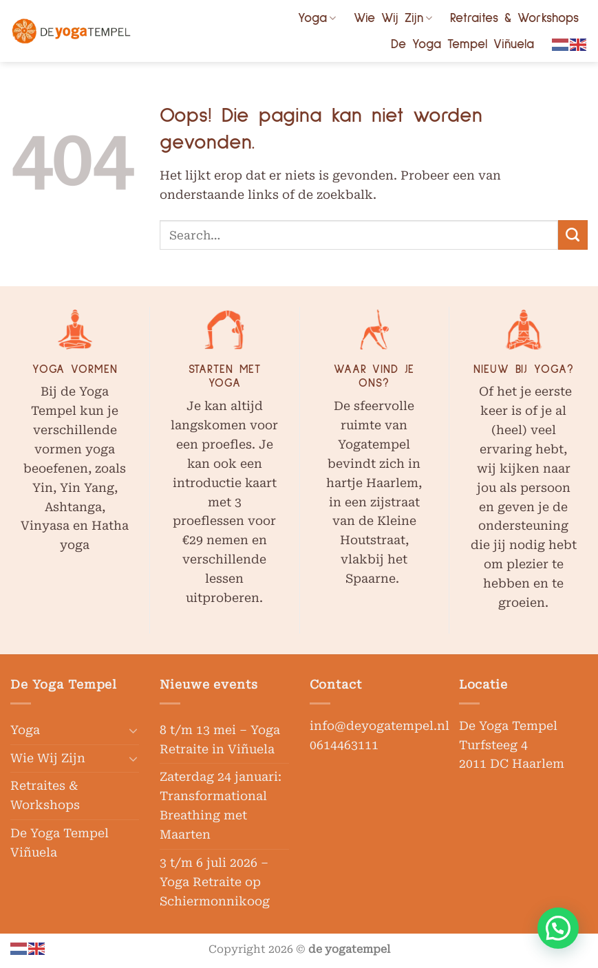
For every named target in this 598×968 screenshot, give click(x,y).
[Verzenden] (573, 235)
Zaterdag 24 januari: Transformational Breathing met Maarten (220, 805)
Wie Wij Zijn (393, 18)
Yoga (317, 18)
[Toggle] (133, 730)
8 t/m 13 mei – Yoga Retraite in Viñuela (220, 739)
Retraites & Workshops (514, 18)
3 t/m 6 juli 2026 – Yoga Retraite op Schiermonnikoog (215, 882)
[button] (558, 928)
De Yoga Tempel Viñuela (462, 44)
